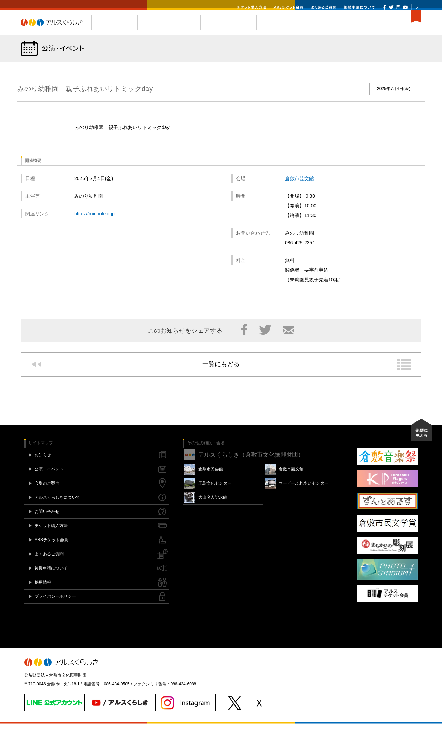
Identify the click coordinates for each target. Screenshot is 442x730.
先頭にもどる (421, 436)
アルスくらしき (56, 28)
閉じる (417, 7)
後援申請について (359, 7)
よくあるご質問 (323, 7)
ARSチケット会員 (288, 7)
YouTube (405, 7)
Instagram (398, 7)
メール (288, 336)
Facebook (384, 7)
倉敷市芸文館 (299, 184)
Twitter (391, 7)
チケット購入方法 (251, 7)
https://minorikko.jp (94, 220)
